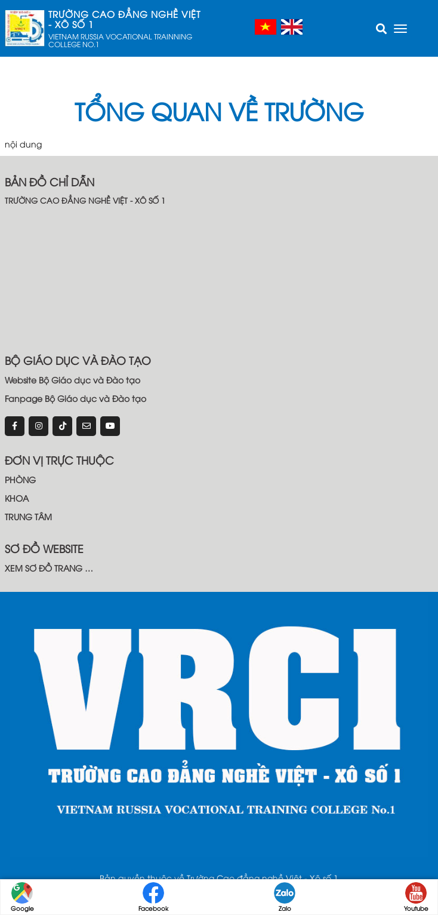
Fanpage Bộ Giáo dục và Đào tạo (75, 398)
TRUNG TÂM (28, 516)
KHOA (17, 497)
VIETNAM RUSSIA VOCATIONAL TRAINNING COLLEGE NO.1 (120, 40)
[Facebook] (14, 426)
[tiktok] (62, 426)
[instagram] (38, 426)
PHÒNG (20, 479)
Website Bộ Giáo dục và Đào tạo (72, 379)
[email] (86, 426)
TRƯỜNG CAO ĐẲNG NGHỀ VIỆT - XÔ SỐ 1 (124, 19)
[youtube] (110, 426)
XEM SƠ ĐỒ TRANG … (49, 567)
